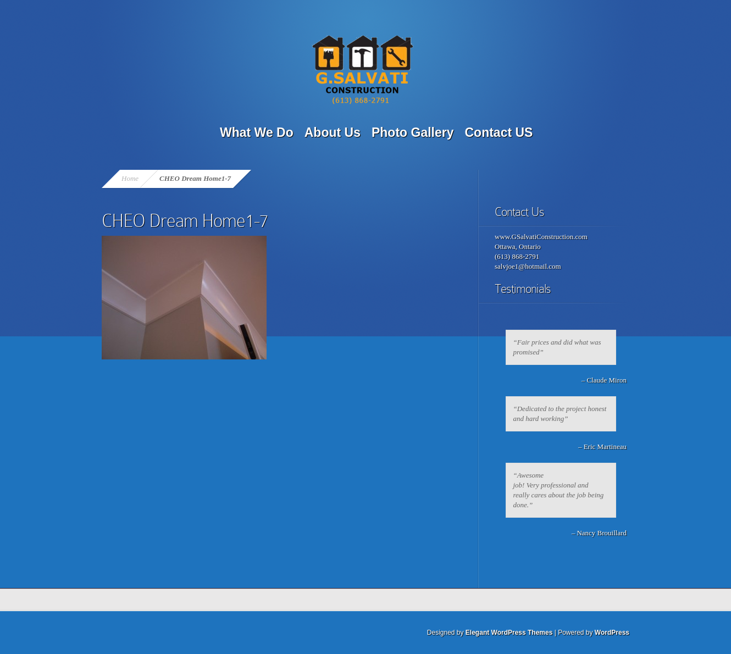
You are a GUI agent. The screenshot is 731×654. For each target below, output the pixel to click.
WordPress (612, 632)
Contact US (499, 132)
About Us (332, 132)
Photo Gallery (413, 132)
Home (130, 178)
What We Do (256, 132)
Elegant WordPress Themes (509, 632)
